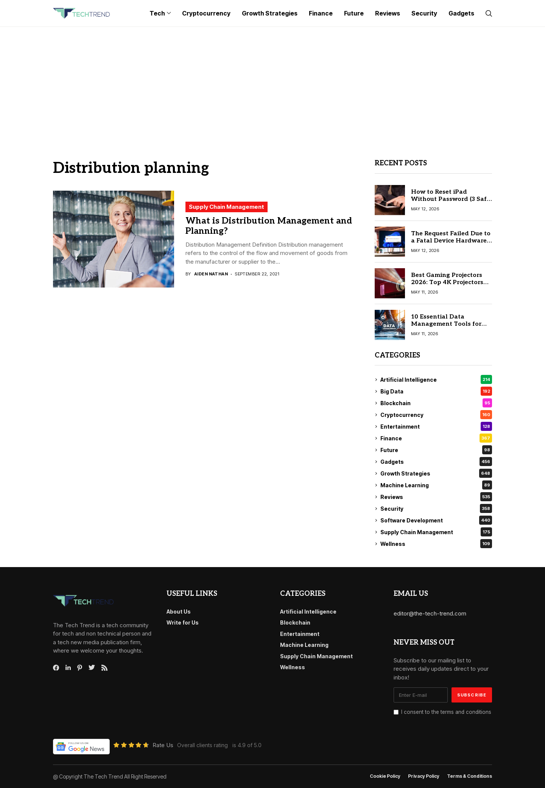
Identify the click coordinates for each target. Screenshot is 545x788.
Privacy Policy (423, 776)
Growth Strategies (436, 473)
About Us (179, 611)
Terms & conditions (469, 776)
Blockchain (436, 402)
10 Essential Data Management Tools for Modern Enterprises (446, 324)
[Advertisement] (272, 84)
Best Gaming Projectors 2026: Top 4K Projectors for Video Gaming (447, 282)
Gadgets (436, 461)
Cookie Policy (385, 776)
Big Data (436, 391)
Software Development (436, 520)
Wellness (436, 543)
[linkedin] (68, 667)
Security (436, 508)
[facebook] (56, 668)
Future (436, 449)
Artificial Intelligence (436, 379)
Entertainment (436, 426)
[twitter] (92, 667)
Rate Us (163, 745)
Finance (436, 438)
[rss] (104, 668)
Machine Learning (436, 485)
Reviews (436, 496)
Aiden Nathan (211, 274)
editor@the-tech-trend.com (430, 613)
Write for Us (183, 622)
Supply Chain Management (226, 206)
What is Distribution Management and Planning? (268, 226)
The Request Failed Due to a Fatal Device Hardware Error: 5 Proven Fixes (450, 241)
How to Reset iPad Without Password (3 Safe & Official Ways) (450, 199)
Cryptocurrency (436, 414)
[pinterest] (79, 668)
